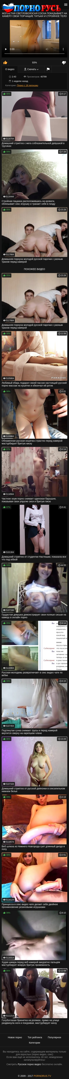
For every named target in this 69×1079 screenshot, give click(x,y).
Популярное (54, 1037)
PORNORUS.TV (42, 1076)
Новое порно (15, 1037)
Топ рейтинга (35, 1037)
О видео (9, 69)
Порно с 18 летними (27, 85)
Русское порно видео (29, 1064)
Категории (34, 1042)
